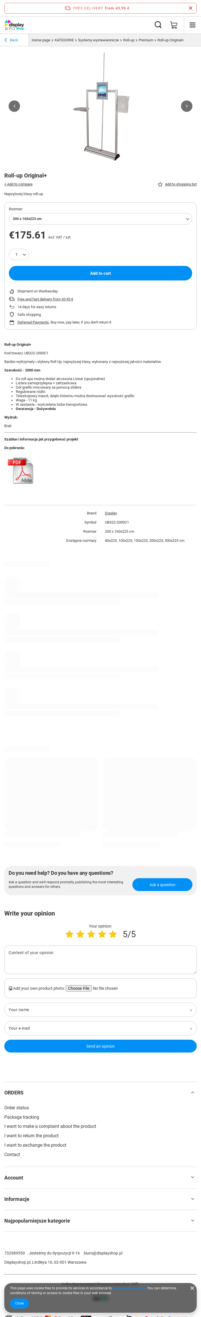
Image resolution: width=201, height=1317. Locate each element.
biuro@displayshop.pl (103, 1253)
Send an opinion (100, 1046)
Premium (146, 40)
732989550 (14, 1253)
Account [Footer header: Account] (13, 1178)
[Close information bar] (190, 8)
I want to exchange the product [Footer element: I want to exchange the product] (35, 1145)
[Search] (158, 25)
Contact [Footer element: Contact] (12, 1154)
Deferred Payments (33, 322)
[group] (100, 106)
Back (11, 41)
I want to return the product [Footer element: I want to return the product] (31, 1135)
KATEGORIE (64, 40)
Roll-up (128, 40)
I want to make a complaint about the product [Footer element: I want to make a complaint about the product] (50, 1126)
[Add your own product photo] (105, 988)
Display (111, 513)
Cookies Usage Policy (129, 1288)
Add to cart (100, 273)
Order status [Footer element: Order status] (16, 1107)
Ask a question (163, 884)
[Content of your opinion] (100, 960)
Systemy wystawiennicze (98, 40)
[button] (14, 106)
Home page (41, 40)
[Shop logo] (14, 25)
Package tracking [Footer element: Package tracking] (21, 1117)
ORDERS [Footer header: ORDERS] (13, 1093)
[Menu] (192, 25)
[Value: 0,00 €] (173, 25)
